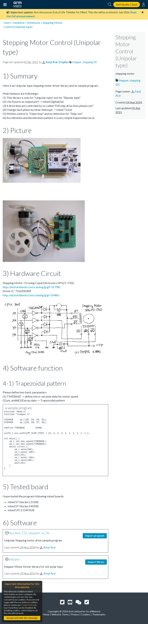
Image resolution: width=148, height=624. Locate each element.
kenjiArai (18, 22)
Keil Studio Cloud (126, 4)
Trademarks (98, 614)
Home (46, 614)
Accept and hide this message (21, 618)
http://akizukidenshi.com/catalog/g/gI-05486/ (31, 295)
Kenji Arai (52, 62)
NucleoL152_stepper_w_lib (28, 533)
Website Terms (60, 614)
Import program (94, 535)
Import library (96, 561)
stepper (14, 559)
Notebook (33, 22)
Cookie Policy (27, 605)
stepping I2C (90, 62)
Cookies (85, 614)
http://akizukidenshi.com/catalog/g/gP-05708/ (32, 287)
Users (7, 22)
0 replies (64, 62)
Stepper (77, 62)
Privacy (75, 614)
